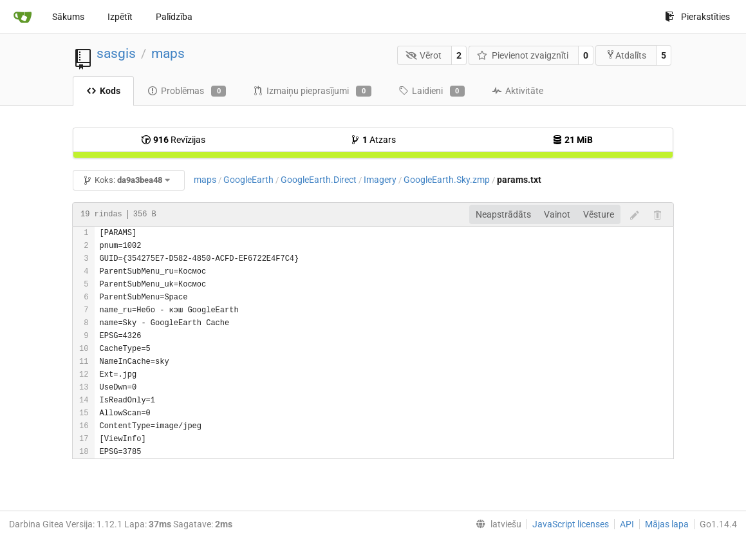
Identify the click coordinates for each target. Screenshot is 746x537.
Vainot (557, 214)
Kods (103, 91)
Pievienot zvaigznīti (522, 55)
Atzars (373, 140)
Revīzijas (173, 140)
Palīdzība (174, 17)
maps (168, 53)
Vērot (424, 55)
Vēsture (598, 214)
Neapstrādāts (503, 214)
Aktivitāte (517, 91)
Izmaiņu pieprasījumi (312, 91)
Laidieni (431, 91)
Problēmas (186, 91)
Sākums (68, 17)
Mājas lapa (667, 524)
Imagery (380, 179)
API (627, 524)
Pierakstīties (697, 17)
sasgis (116, 53)
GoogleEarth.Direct (319, 179)
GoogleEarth (248, 179)
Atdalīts (626, 55)
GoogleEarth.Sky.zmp (447, 179)
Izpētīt (120, 17)
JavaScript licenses (570, 524)
